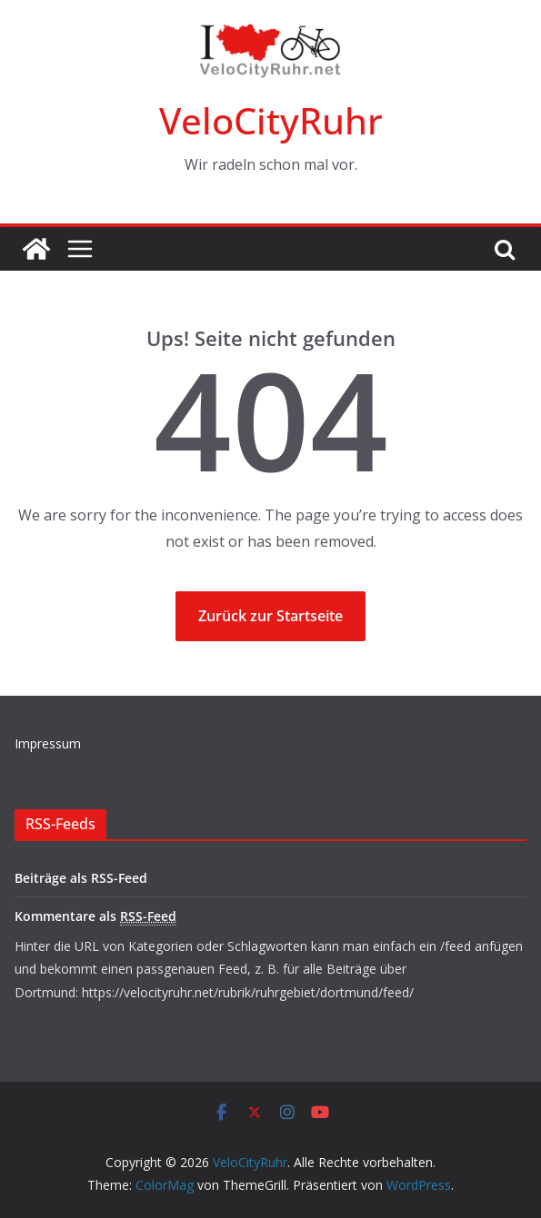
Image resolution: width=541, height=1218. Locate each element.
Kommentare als (95, 916)
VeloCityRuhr (271, 120)
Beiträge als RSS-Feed (81, 877)
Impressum (48, 743)
